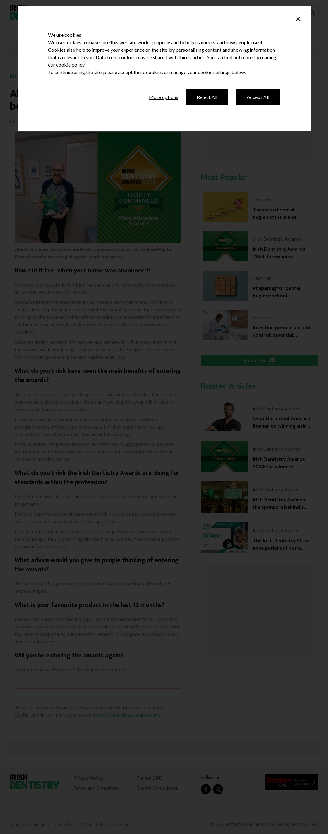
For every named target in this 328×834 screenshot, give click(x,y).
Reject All (207, 97)
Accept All (258, 97)
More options (163, 97)
